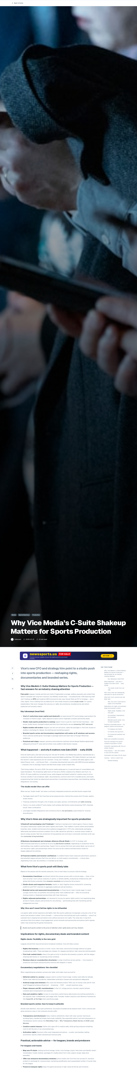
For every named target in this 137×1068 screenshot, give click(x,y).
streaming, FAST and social (83, 724)
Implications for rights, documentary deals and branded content (115, 707)
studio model (79, 702)
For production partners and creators (116, 735)
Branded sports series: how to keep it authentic (116, 721)
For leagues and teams (115, 729)
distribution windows (63, 844)
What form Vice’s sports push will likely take (114, 698)
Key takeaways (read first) (116, 679)
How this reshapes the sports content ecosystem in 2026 (113, 742)
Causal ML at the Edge (34, 999)
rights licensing (85, 802)
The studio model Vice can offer (116, 689)
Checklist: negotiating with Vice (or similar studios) (115, 747)
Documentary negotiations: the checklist (116, 716)
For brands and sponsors (115, 732)
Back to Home (17, 3)
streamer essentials (54, 881)
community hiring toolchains (33, 836)
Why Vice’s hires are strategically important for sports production (114, 693)
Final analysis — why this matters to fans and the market (114, 751)
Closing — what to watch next (113, 758)
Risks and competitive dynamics (114, 739)
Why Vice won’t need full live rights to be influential (116, 702)
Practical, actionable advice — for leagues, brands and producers (114, 725)
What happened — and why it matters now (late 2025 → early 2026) (114, 683)
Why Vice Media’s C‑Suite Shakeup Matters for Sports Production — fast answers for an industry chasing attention (115, 673)
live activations (67, 811)
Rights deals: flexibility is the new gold (116, 712)
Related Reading (113, 760)
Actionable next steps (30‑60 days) (115, 755)
